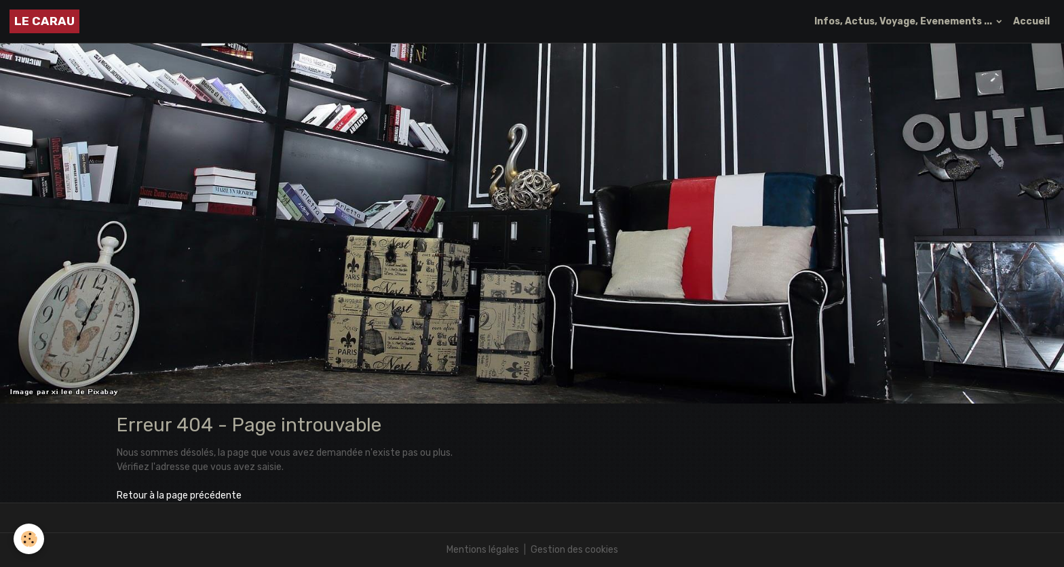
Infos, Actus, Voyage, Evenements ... (904, 21)
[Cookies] (29, 539)
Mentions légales (482, 549)
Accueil (1031, 21)
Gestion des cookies (574, 549)
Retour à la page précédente (179, 495)
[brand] (44, 21)
